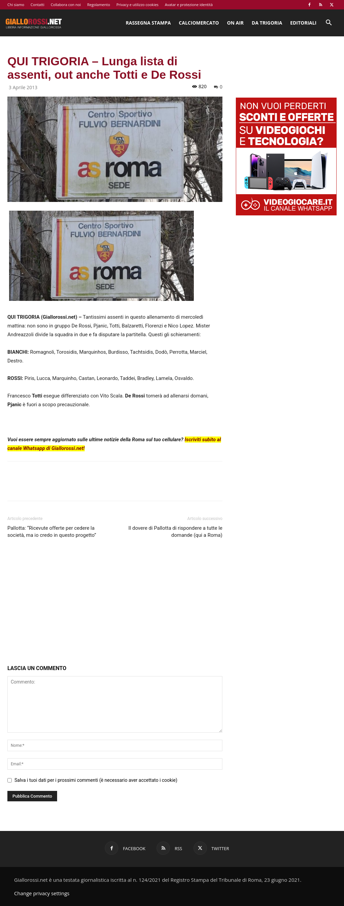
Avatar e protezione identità (189, 4)
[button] (328, 23)
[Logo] (33, 22)
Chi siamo (15, 4)
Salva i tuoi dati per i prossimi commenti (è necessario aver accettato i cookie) (95, 780)
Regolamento (98, 4)
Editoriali (303, 23)
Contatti (37, 4)
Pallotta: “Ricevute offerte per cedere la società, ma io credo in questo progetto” (51, 531)
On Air (235, 23)
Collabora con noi (66, 4)
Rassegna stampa (148, 23)
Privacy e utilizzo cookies (137, 4)
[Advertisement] (114, 603)
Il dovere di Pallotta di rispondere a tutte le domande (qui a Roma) (175, 531)
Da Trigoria (267, 23)
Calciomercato (199, 23)
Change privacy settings (42, 893)
